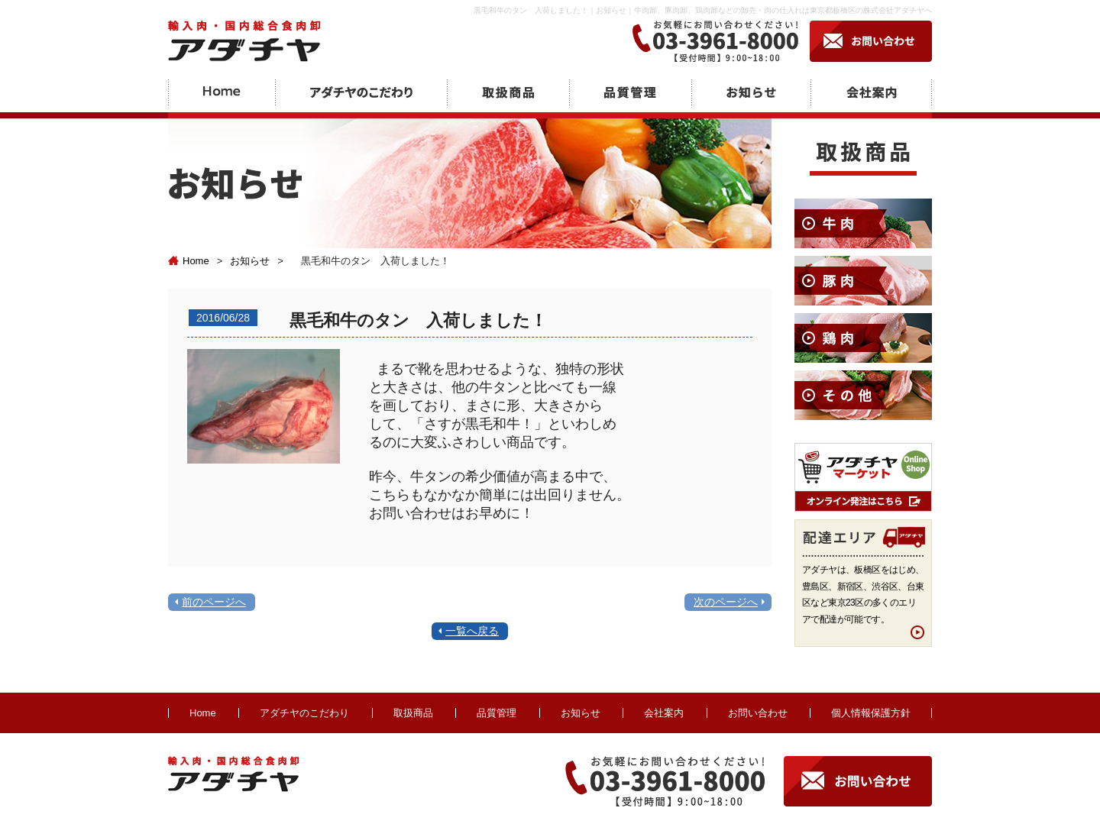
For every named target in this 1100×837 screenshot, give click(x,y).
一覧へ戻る (472, 631)
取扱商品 (413, 713)
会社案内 (664, 713)
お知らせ (250, 261)
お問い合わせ (758, 713)
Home (188, 261)
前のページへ (214, 602)
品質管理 (496, 713)
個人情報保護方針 (871, 713)
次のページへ (726, 602)
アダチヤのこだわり (304, 713)
